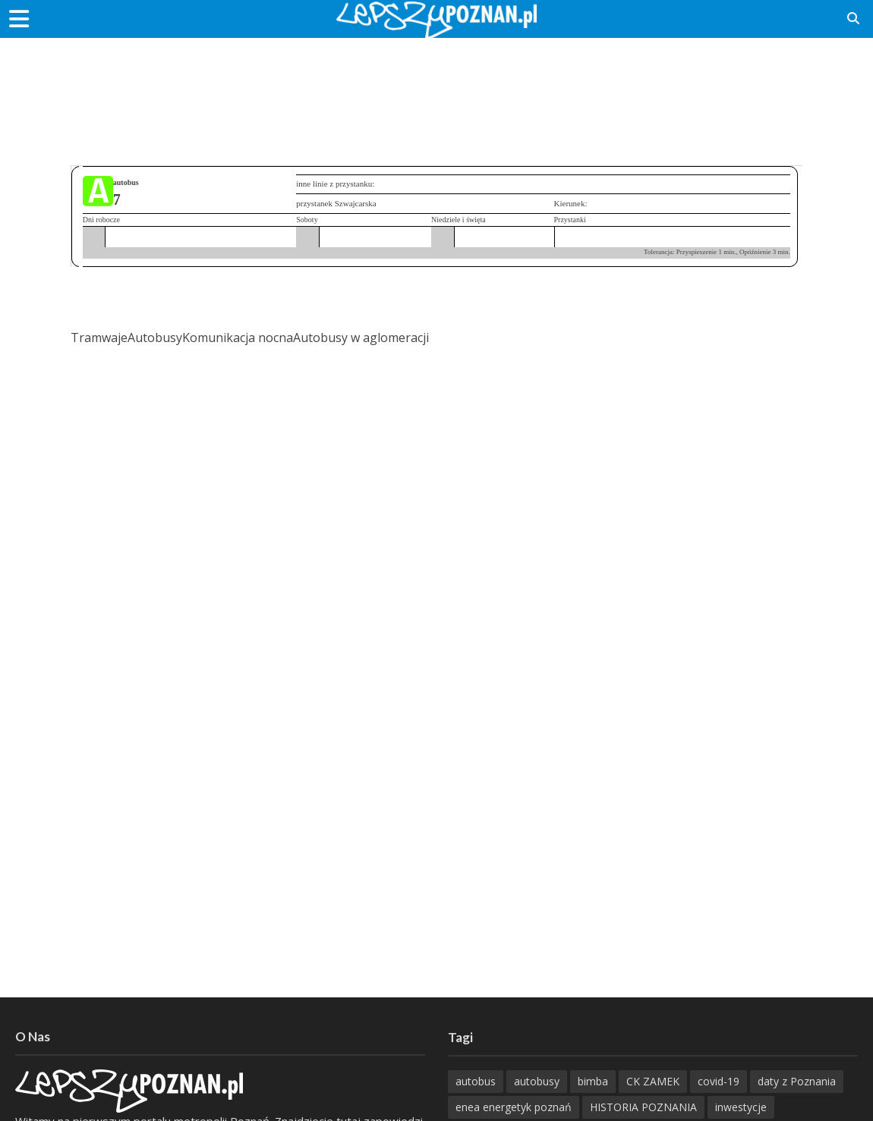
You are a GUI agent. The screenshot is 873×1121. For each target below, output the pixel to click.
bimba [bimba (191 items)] (593, 1081)
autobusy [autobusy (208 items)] (536, 1081)
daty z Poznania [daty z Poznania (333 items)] (797, 1081)
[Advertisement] (436, 87)
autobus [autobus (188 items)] (475, 1081)
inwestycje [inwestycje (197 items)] (741, 1107)
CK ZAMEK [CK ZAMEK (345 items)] (652, 1081)
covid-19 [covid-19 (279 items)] (718, 1081)
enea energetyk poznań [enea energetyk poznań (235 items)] (513, 1107)
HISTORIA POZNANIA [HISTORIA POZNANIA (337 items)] (643, 1107)
